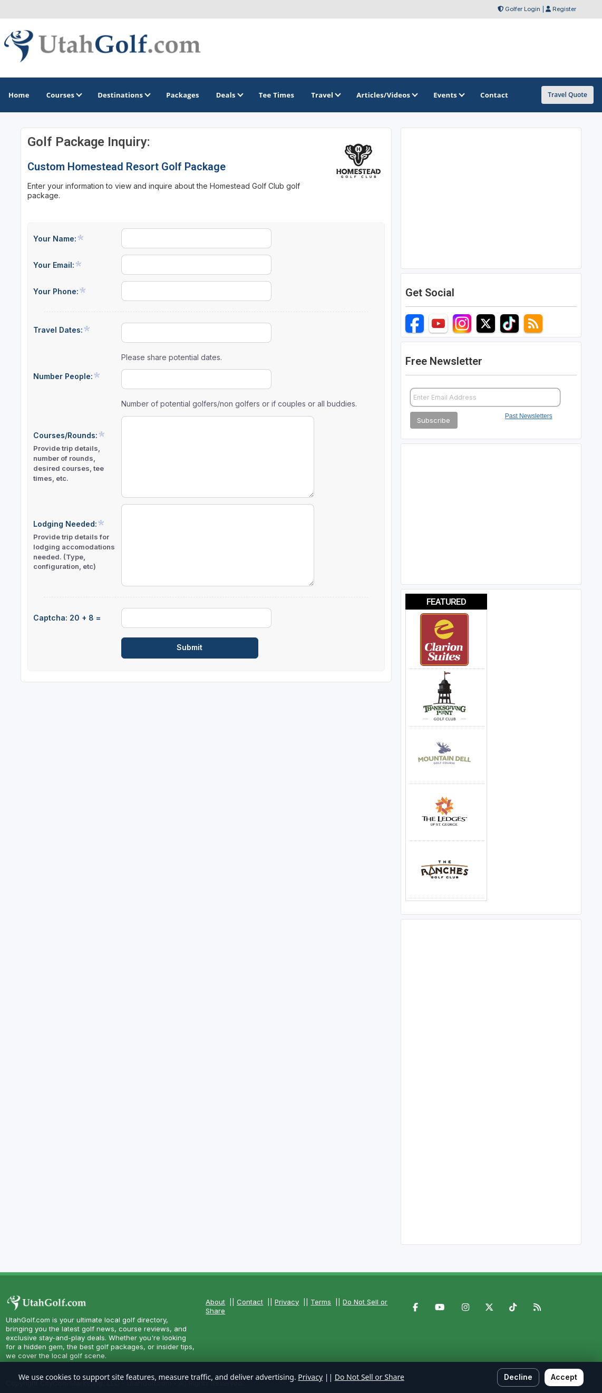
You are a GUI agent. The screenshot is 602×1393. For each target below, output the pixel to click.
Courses (63, 95)
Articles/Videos (386, 95)
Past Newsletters (528, 416)
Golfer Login (522, 9)
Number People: (67, 376)
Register (564, 9)
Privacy (287, 1302)
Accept (564, 1376)
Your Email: (57, 264)
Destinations (123, 95)
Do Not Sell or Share (369, 1377)
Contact (250, 1302)
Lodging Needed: (74, 545)
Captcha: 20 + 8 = (67, 617)
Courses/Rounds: (74, 456)
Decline (518, 1376)
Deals (229, 95)
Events (448, 95)
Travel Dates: (62, 329)
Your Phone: (59, 291)
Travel (325, 95)
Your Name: (58, 238)
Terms (320, 1302)
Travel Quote (567, 94)
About (215, 1302)
